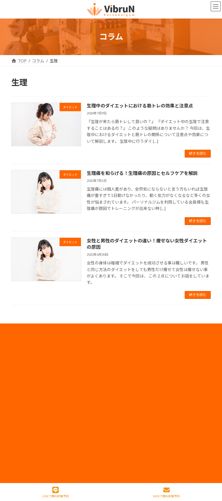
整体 (22, 420)
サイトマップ (133, 420)
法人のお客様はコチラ (141, 399)
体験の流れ (28, 431)
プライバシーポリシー (141, 377)
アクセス (77, 420)
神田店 (24, 367)
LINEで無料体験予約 (55, 492)
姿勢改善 (26, 410)
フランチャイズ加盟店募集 (145, 410)
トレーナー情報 (83, 399)
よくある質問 (81, 431)
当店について (30, 377)
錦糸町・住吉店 (32, 356)
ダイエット (28, 399)
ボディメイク (30, 388)
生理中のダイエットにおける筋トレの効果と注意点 (140, 105)
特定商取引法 (133, 431)
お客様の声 (28, 442)
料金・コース (81, 356)
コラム (75, 410)
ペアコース (79, 367)
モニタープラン (83, 377)
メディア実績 (133, 388)
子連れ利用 (79, 388)
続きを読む (197, 153)
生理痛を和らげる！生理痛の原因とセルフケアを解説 (142, 173)
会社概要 (129, 356)
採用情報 (129, 367)
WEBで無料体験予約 (166, 492)
